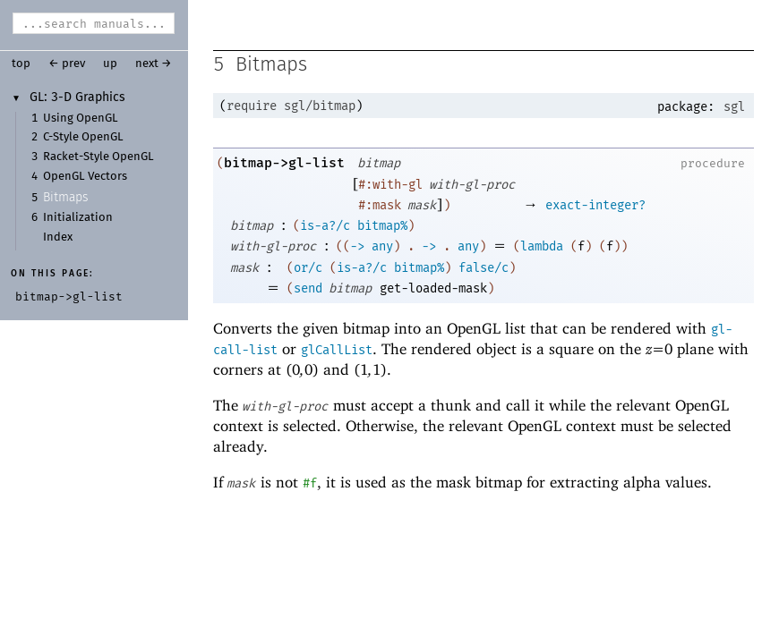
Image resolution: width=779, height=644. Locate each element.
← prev (66, 64)
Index (58, 237)
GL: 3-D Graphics (77, 97)
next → (153, 64)
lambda (541, 248)
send (308, 290)
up (110, 64)
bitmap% (382, 227)
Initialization (78, 218)
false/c (483, 269)
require (252, 107)
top (21, 64)
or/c (308, 269)
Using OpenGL (80, 118)
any (382, 248)
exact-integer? (595, 207)
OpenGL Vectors (85, 176)
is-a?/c (325, 227)
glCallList (336, 352)
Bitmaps (65, 197)
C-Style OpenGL (83, 137)
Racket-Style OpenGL (98, 157)
